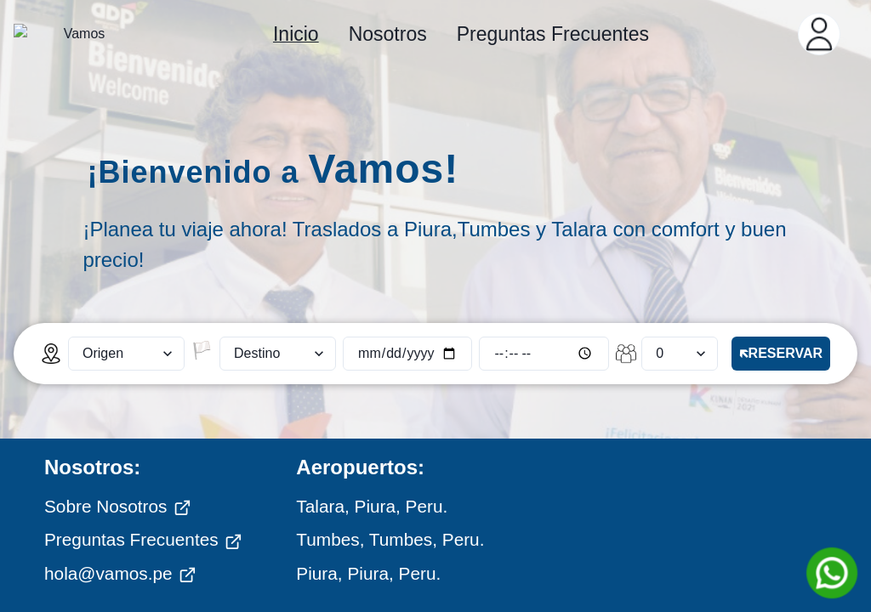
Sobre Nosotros (117, 452)
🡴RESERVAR (781, 299)
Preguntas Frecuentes (143, 485)
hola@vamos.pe (120, 519)
